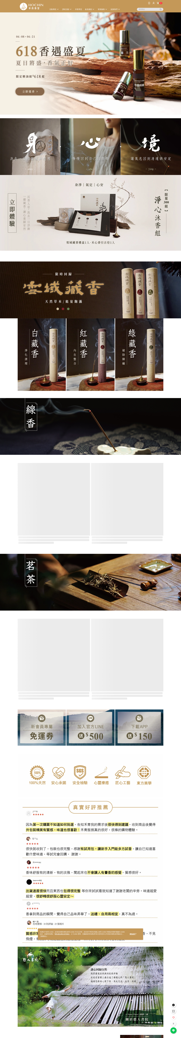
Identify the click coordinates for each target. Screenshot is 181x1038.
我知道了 (133, 934)
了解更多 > (43, 936)
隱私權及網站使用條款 (62, 934)
